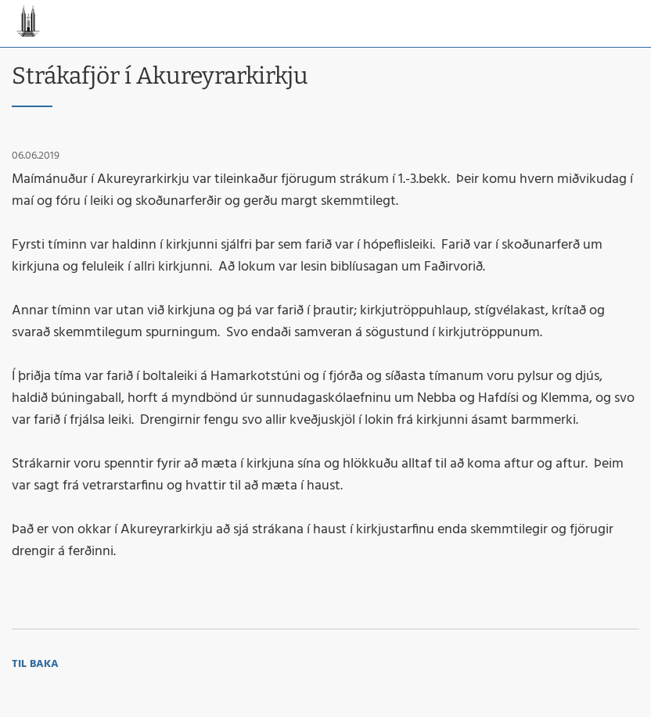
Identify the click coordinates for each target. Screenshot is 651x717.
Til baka (35, 664)
